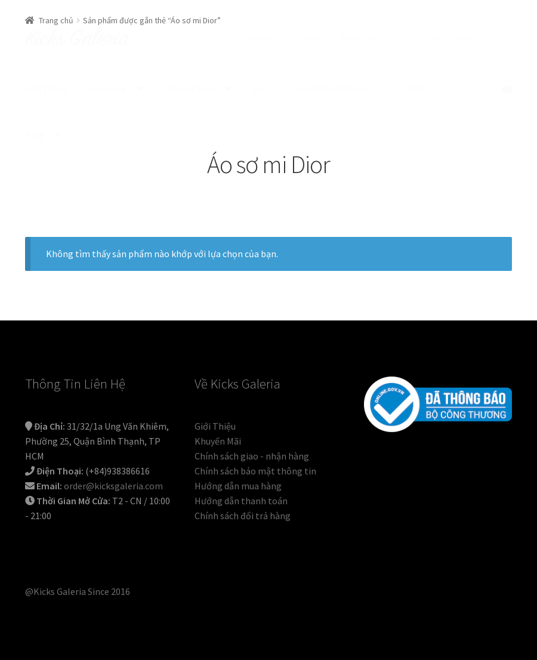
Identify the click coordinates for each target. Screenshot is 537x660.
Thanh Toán (358, 37)
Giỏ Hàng (306, 37)
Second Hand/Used (328, 88)
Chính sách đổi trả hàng (243, 516)
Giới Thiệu (45, 88)
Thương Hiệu (189, 88)
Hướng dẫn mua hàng (238, 486)
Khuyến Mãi (218, 441)
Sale (261, 88)
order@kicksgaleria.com (113, 486)
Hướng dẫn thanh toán (241, 501)
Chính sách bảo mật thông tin (255, 471)
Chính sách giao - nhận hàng (252, 456)
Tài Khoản (257, 37)
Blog (35, 134)
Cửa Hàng (106, 88)
